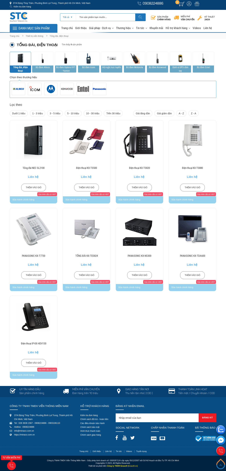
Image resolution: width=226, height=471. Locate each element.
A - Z (181, 113)
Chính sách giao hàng (90, 435)
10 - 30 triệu (92, 113)
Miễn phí (188, 18)
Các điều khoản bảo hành (92, 423)
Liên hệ (207, 28)
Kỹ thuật (209, 18)
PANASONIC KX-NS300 (139, 255)
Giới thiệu (81, 28)
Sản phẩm (164, 18)
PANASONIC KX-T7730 (33, 255)
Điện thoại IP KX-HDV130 (33, 343)
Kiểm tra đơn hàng (22, 6)
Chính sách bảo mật (89, 427)
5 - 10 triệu (73, 113)
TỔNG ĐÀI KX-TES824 (86, 255)
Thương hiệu (123, 28)
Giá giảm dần (164, 113)
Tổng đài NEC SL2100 (33, 168)
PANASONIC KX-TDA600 (192, 255)
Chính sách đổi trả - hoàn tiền (94, 419)
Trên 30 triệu (113, 113)
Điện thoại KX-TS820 (139, 168)
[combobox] (68, 16)
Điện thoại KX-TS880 (192, 168)
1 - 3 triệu (37, 113)
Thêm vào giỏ (33, 187)
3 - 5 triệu (55, 113)
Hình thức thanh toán (90, 431)
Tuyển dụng (141, 451)
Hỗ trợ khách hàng (176, 28)
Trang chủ (67, 28)
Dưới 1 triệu (18, 113)
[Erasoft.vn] (133, 466)
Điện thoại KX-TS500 (86, 168)
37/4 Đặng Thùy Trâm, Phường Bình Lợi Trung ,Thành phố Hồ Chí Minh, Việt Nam (51, 3)
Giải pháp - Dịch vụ (100, 28)
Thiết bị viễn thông (34, 36)
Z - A (193, 113)
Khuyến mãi (156, 28)
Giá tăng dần (143, 113)
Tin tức (140, 28)
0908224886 (153, 3)
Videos (197, 28)
